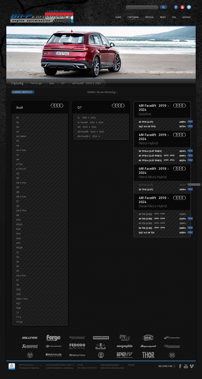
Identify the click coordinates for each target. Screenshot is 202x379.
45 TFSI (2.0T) (146, 122)
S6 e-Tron (21, 275)
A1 (17, 117)
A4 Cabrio (21, 136)
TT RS (19, 322)
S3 (17, 257)
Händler (131, 365)
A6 (17, 145)
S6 (17, 271)
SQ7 (18, 303)
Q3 (17, 178)
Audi (51, 83)
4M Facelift (90, 131)
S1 (17, 252)
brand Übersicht (23, 92)
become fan (165, 366)
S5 (17, 266)
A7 (17, 155)
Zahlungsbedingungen (110, 365)
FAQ (174, 17)
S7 (17, 280)
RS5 (18, 233)
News (163, 17)
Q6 (17, 192)
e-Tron (19, 164)
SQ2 (18, 289)
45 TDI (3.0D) (152, 214)
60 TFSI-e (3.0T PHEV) (157, 155)
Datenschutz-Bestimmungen (112, 368)
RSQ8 (19, 247)
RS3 (18, 220)
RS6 (18, 238)
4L (86, 117)
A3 (17, 127)
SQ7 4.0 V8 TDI (146, 232)
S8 (17, 284)
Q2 (17, 173)
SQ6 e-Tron (22, 299)
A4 (17, 131)
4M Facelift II (90, 136)
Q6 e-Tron (21, 196)
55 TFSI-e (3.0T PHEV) (150, 151)
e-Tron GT (21, 169)
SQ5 (18, 294)
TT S (18, 317)
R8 (17, 215)
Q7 (63, 83)
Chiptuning (133, 17)
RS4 (18, 229)
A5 (17, 141)
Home (118, 17)
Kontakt (186, 17)
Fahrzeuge (36, 83)
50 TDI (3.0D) (152, 223)
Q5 (17, 187)
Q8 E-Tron (21, 210)
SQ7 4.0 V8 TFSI (147, 126)
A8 (17, 159)
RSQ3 (19, 224)
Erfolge (149, 17)
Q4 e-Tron (21, 182)
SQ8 (18, 308)
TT (17, 312)
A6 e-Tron (21, 150)
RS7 (18, 243)
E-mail (80, 365)
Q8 (17, 206)
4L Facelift (90, 122)
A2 (17, 122)
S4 (17, 261)
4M (86, 127)
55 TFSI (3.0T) (146, 189)
